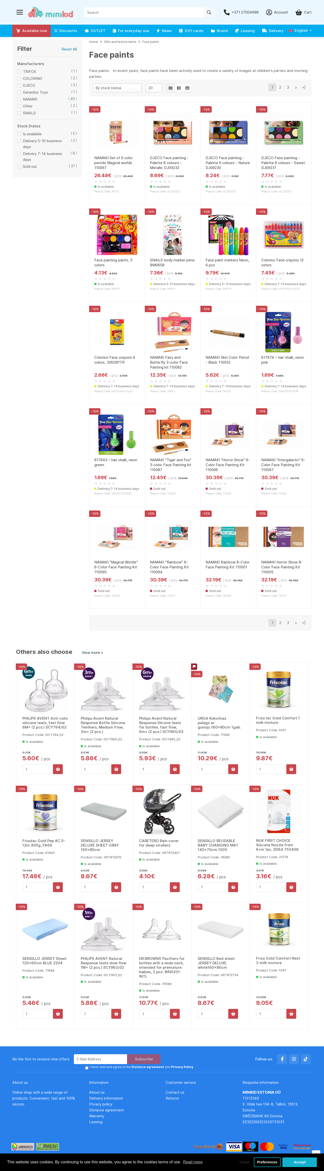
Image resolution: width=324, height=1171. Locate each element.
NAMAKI (30, 99)
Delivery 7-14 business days (42, 156)
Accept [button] (300, 1162)
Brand (219, 30)
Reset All (69, 49)
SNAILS (29, 113)
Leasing (245, 30)
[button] (300, 31)
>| (304, 87)
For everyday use (131, 30)
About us (97, 1092)
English (298, 30)
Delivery (273, 30)
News (164, 30)
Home (93, 42)
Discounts (65, 30)
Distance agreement (106, 1110)
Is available (32, 134)
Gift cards (191, 30)
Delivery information (106, 1098)
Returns (172, 1098)
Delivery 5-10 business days (42, 143)
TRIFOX (29, 71)
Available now (31, 30)
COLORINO (32, 78)
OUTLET (94, 30)
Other (27, 106)
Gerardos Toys (35, 92)
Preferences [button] (267, 1162)
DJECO (29, 85)
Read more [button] (192, 1162)
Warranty (96, 1116)
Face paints (150, 42)
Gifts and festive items (120, 42)
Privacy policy (100, 1104)
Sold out (30, 166)
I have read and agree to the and (141, 1067)
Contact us (175, 1092)
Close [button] (244, 1162)
